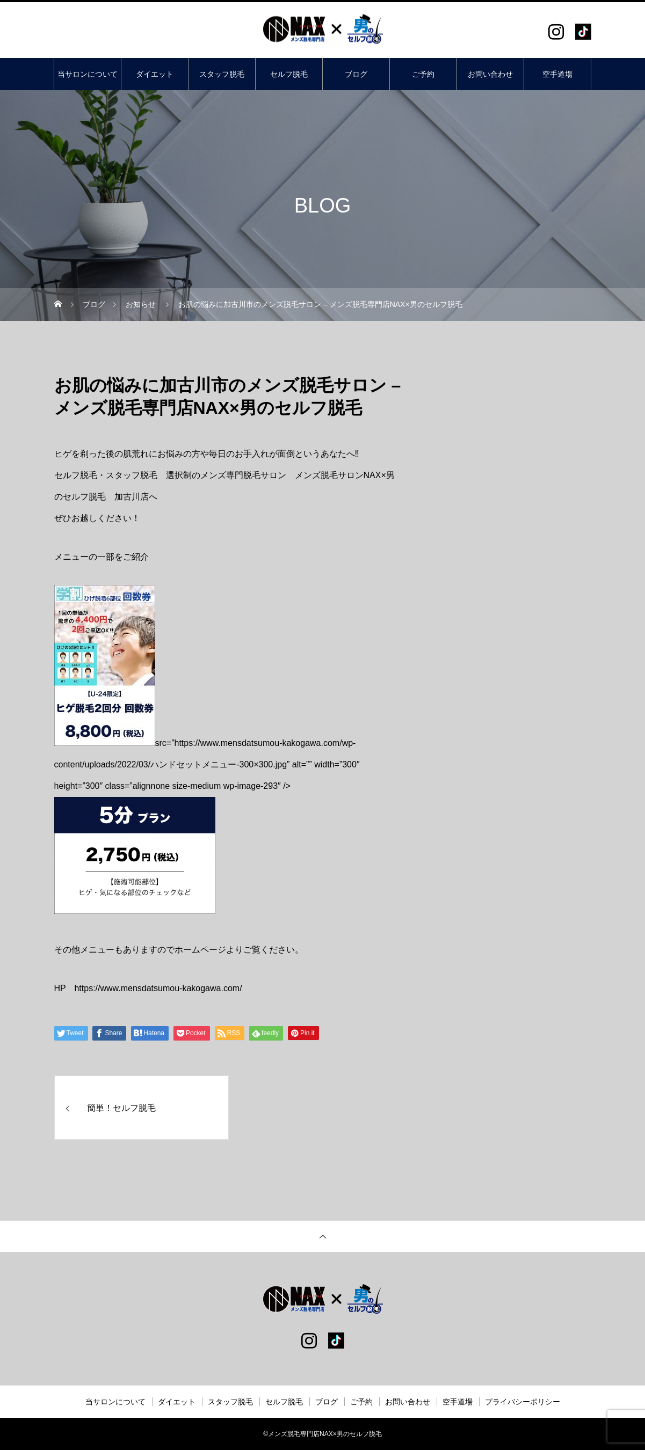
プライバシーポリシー (522, 1401)
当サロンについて (87, 74)
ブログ (356, 74)
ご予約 (423, 74)
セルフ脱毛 (289, 74)
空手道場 (557, 74)
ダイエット (154, 74)
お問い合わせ (490, 74)
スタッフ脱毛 (221, 74)
